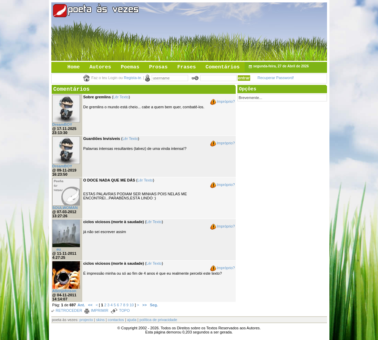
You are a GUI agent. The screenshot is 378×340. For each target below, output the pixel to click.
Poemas (130, 67)
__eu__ (58, 249)
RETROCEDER (69, 310)
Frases (186, 67)
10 (132, 305)
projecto (86, 320)
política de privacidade (158, 320)
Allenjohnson (64, 291)
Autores (100, 67)
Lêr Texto (121, 97)
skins (100, 320)
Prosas (158, 67)
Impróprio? (226, 101)
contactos (116, 320)
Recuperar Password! (275, 78)
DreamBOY (62, 124)
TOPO (124, 310)
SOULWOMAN (65, 208)
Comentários (223, 67)
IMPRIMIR (100, 310)
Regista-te (132, 78)
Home (74, 67)
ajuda (131, 320)
